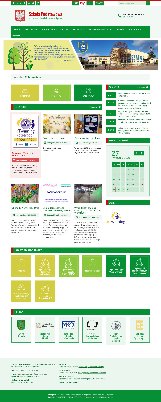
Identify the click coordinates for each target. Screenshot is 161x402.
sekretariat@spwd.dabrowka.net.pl (91, 379)
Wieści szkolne (134, 29)
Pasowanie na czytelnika (87, 138)
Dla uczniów (32, 29)
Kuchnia (65, 29)
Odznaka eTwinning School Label (22, 154)
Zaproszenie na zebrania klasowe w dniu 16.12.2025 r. (134, 94)
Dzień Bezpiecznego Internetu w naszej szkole (56, 209)
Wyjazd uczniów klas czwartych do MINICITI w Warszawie (87, 210)
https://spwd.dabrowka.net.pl (28, 376)
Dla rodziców (49, 29)
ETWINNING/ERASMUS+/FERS (101, 29)
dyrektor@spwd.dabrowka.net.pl (91, 366)
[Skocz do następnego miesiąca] (141, 153)
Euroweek (78, 29)
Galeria (120, 29)
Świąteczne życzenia (53, 138)
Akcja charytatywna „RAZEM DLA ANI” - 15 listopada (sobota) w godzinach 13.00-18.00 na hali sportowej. (134, 113)
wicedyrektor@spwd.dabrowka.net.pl (92, 373)
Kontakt (17, 35)
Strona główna (33, 77)
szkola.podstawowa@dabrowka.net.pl (32, 374)
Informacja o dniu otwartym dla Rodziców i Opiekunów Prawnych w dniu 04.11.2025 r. (134, 122)
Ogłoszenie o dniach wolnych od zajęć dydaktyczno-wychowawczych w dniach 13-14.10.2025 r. (133, 130)
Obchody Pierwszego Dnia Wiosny (25, 209)
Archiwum (95, 107)
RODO (76, 3)
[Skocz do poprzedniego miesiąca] (136, 153)
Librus (90, 3)
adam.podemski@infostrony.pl (101, 397)
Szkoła (17, 29)
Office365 (99, 3)
